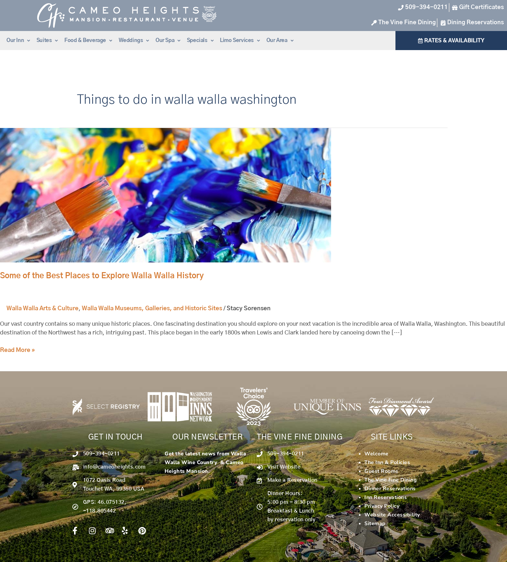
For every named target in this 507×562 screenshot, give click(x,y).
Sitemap (375, 523)
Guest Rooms (381, 471)
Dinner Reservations (390, 488)
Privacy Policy (381, 506)
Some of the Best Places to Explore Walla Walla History (102, 276)
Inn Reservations (385, 497)
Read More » (17, 349)
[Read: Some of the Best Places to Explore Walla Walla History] (165, 195)
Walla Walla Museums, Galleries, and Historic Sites (152, 309)
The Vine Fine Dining (390, 479)
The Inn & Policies (387, 462)
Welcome (376, 453)
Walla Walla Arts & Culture (42, 309)
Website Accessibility (392, 514)
